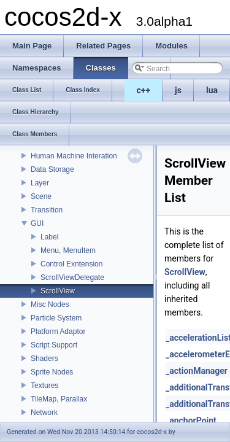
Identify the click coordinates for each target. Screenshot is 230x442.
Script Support (54, 345)
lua (212, 90)
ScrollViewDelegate (72, 277)
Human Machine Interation (74, 156)
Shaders (44, 358)
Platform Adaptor (58, 331)
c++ (144, 90)
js (178, 90)
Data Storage (52, 169)
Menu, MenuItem (68, 250)
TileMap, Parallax (59, 399)
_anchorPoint (191, 420)
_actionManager (197, 371)
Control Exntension (71, 264)
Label (49, 237)
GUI (37, 223)
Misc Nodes (50, 304)
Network (44, 412)
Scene (41, 196)
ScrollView (57, 291)
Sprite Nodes (52, 372)
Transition (47, 210)
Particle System (56, 318)
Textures (44, 385)
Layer (40, 183)
